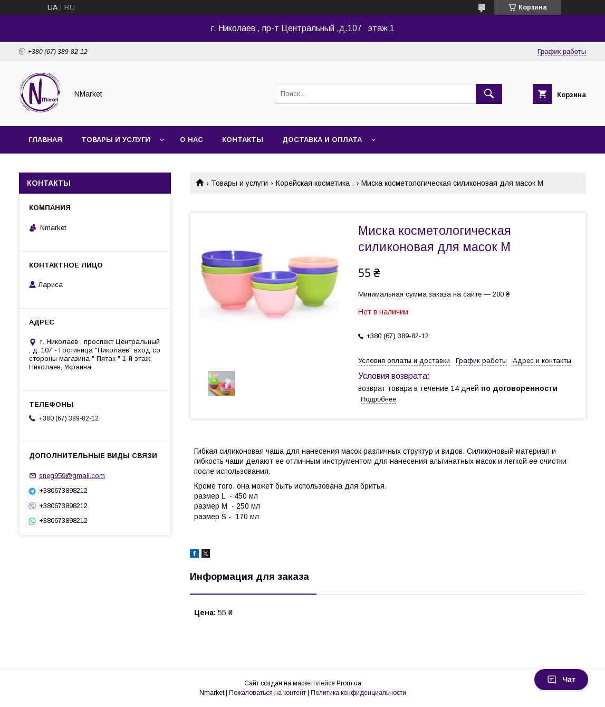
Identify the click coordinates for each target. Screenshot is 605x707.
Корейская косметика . (315, 183)
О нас (191, 140)
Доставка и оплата (322, 140)
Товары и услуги (115, 140)
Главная (45, 140)
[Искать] (489, 94)
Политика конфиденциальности (358, 692)
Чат (561, 679)
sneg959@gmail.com (72, 476)
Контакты (242, 140)
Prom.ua (349, 683)
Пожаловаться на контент (267, 692)
